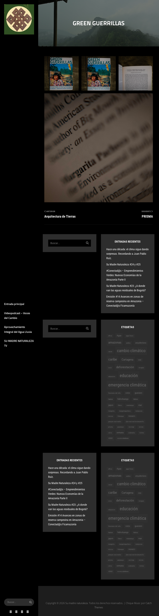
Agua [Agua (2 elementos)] (119, 335)
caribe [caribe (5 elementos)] (112, 359)
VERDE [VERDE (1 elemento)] (110, 438)
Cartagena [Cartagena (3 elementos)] (127, 359)
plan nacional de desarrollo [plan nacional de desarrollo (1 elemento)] (135, 422)
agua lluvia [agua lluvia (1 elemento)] (129, 336)
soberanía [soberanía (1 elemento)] (131, 433)
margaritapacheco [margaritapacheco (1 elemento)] (125, 411)
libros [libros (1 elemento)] (120, 406)
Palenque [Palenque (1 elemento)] (121, 416)
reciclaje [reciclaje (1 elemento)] (131, 427)
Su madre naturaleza (16, 41)
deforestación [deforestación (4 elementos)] (125, 367)
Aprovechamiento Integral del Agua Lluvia (17, 329)
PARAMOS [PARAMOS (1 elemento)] (131, 416)
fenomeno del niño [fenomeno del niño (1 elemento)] (114, 393)
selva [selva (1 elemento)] (110, 433)
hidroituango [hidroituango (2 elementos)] (123, 399)
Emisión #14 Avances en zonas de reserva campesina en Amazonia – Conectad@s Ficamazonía (125, 301)
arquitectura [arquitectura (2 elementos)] (140, 342)
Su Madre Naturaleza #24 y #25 (123, 264)
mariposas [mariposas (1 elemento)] (138, 411)
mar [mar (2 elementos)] (140, 405)
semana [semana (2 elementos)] (120, 432)
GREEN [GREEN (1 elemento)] (127, 393)
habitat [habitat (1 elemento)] (110, 399)
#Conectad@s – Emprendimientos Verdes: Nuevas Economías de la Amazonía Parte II (124, 275)
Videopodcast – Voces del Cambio (19, 315)
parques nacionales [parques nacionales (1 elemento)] (114, 422)
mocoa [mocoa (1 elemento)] (110, 416)
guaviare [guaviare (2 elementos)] (138, 393)
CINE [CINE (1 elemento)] (139, 360)
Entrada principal (14, 304)
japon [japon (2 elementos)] (110, 405)
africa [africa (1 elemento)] (110, 336)
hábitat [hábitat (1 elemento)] (135, 399)
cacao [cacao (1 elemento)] (110, 352)
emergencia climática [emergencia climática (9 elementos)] (127, 385)
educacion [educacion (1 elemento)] (111, 377)
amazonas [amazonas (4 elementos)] (114, 342)
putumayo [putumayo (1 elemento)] (120, 427)
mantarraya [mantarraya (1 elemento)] (130, 406)
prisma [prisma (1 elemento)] (110, 427)
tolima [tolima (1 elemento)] (141, 433)
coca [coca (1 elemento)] (109, 368)
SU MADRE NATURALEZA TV (18, 343)
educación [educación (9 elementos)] (129, 375)
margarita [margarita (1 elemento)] (111, 411)
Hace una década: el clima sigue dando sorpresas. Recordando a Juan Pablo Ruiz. (127, 254)
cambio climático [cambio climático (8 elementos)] (131, 350)
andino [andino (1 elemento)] (128, 343)
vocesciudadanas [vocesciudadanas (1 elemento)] (123, 438)
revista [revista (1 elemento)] (141, 427)
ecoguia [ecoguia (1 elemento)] (141, 368)
